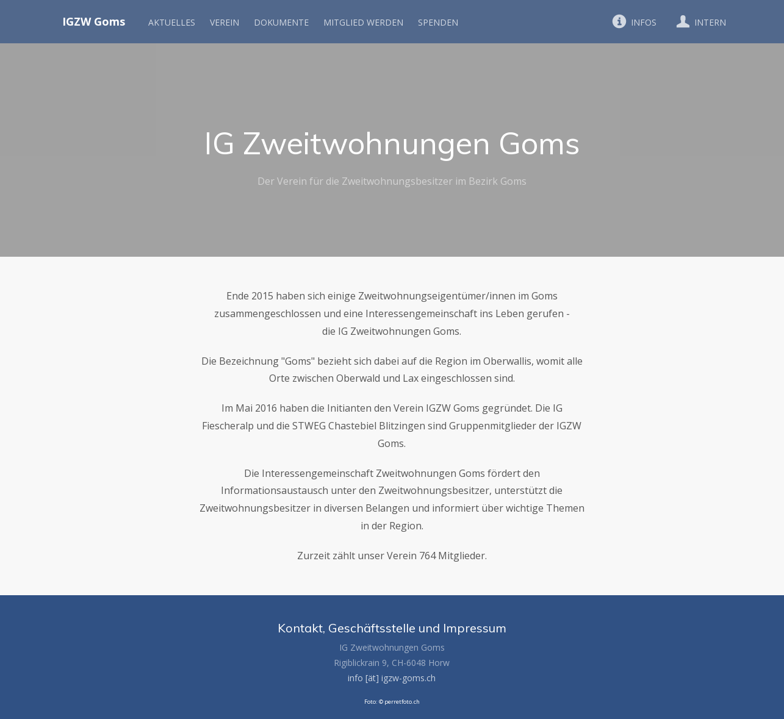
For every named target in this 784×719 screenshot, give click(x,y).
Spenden (438, 22)
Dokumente (281, 22)
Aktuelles (171, 22)
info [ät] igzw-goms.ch (392, 678)
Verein (224, 22)
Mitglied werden (363, 22)
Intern (698, 21)
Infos (632, 21)
